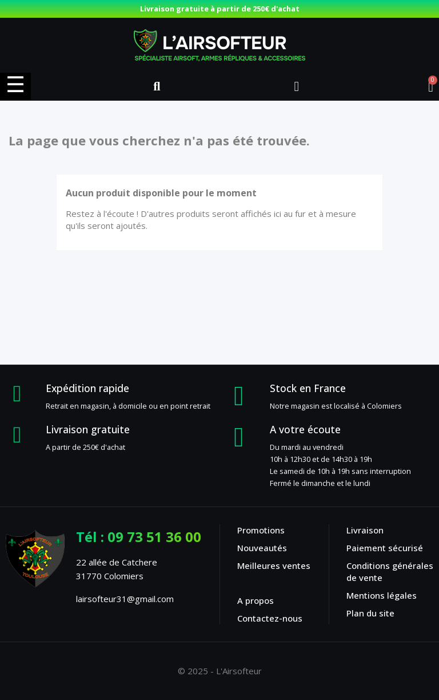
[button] (156, 86)
